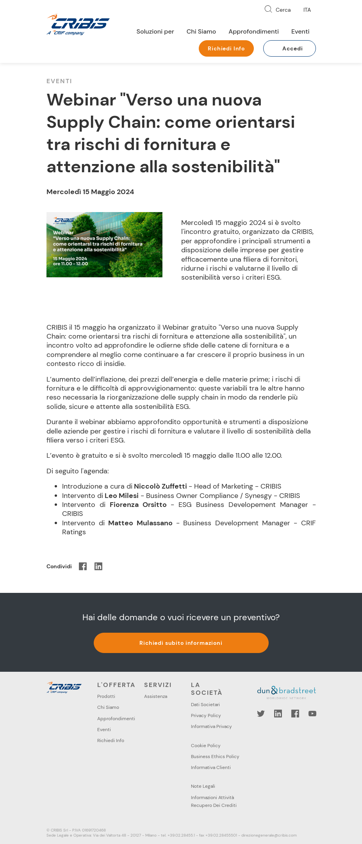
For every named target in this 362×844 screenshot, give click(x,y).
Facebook (295, 713)
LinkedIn (278, 713)
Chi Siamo (201, 31)
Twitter (261, 713)
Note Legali (203, 786)
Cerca (283, 9)
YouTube (312, 713)
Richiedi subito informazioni (181, 642)
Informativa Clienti (211, 767)
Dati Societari (205, 704)
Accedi (292, 48)
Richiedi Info (226, 48)
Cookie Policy (206, 745)
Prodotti (106, 696)
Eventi (300, 31)
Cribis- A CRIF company (78, 24)
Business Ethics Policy (215, 756)
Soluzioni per (155, 31)
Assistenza (155, 696)
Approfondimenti (253, 31)
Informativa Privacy (211, 726)
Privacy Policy (206, 715)
